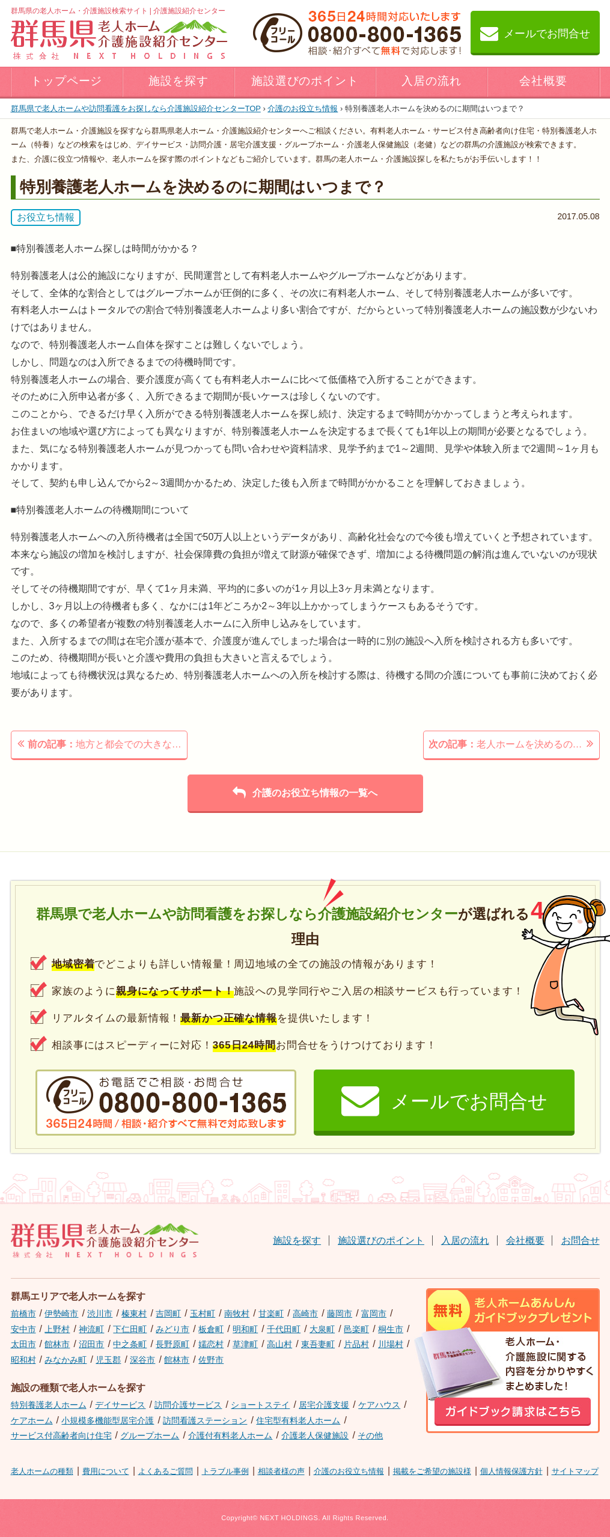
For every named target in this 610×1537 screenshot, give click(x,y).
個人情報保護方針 (511, 1471)
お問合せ (580, 1240)
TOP (136, 108)
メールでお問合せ (535, 33)
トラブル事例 (225, 1471)
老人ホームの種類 (42, 1471)
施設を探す (178, 81)
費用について (105, 1471)
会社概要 (543, 81)
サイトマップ (575, 1471)
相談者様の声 (281, 1471)
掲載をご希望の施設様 (432, 1471)
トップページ (67, 81)
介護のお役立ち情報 (302, 108)
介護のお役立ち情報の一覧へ (305, 792)
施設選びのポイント (305, 81)
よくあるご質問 (165, 1471)
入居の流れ (431, 81)
